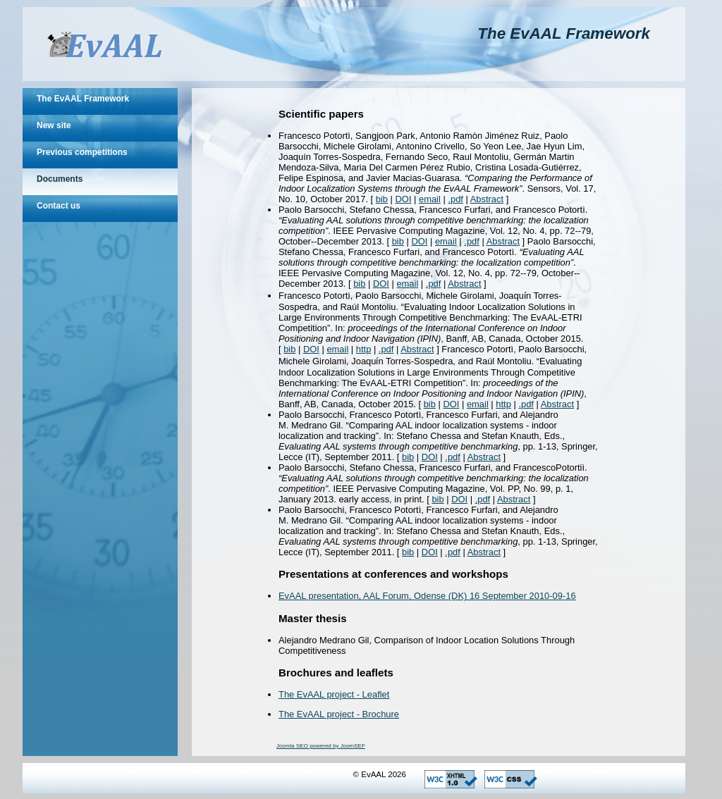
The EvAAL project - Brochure (339, 714)
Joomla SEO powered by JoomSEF (320, 746)
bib (382, 199)
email (430, 199)
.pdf (455, 199)
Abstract (486, 199)
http (364, 349)
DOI (404, 199)
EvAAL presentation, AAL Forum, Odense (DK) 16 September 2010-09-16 (427, 595)
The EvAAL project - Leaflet (334, 694)
